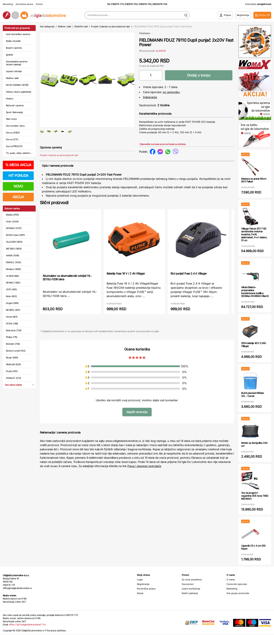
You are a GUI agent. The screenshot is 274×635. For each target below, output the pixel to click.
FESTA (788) (12, 323)
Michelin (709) (13, 343)
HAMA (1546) (12, 255)
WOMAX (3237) (14, 228)
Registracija (143, 584)
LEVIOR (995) (12, 276)
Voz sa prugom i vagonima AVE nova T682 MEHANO (254, 495)
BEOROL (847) (13, 309)
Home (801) (11, 316)
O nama (230, 579)
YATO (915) (11, 289)
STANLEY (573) (13, 378)
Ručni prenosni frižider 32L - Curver (252, 394)
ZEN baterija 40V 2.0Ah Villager (253, 345)
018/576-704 (131, 4)
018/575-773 (117, 4)
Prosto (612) (12, 371)
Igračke (9, 54)
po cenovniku (171, 92)
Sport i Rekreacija (14, 112)
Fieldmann (144, 33)
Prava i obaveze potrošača (144, 477)
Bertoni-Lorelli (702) (15, 350)
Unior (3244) (12, 221)
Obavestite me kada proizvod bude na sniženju (163, 144)
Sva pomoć (188, 584)
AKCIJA (18, 197)
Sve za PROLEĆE (14, 146)
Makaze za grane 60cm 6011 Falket (253, 180)
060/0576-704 (159, 4)
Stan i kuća (11, 118)
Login (140, 579)
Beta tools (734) (13, 330)
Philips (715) (11, 337)
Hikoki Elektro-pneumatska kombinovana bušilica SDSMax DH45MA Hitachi (254, 291)
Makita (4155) (12, 214)
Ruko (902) (11, 296)
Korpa (140, 593)
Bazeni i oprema (14, 47)
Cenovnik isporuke (236, 584)
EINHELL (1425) (13, 262)
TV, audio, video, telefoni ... (19, 153)
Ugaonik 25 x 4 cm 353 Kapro (253, 547)
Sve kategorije (47, 26)
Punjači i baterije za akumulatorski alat (110, 26)
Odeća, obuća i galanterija (18, 91)
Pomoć (39, 4)
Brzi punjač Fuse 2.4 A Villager (189, 284)
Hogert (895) (12, 303)
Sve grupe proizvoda (237, 593)
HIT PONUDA (18, 176)
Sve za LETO (12, 139)
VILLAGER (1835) (14, 241)
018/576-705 (145, 4)
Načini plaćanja (190, 593)
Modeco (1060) (13, 269)
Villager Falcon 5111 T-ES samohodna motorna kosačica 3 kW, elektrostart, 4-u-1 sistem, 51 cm (254, 234)
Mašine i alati (12, 78)
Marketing (8, 4)
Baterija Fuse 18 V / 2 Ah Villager (126, 284)
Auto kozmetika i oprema (18, 34)
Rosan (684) (12, 357)
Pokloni (9, 98)
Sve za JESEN (13, 132)
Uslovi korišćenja (191, 588)
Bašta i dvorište (13, 41)
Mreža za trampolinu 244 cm (254, 444)
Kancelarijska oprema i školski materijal (17, 63)
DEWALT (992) (13, 282)
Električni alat (81, 26)
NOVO (18, 186)
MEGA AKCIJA (18, 165)
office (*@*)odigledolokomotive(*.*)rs (27, 624)
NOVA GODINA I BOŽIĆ (17, 85)
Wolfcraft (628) (13, 364)
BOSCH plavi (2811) (15, 235)
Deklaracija (150, 97)
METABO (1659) (14, 248)
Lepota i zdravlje (14, 71)
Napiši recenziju (137, 423)
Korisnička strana (24, 4)
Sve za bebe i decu (15, 125)
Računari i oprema (14, 105)
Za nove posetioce (192, 579)
